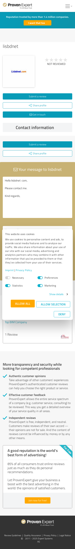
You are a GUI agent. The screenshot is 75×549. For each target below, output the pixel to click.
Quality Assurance (32, 535)
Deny (62, 314)
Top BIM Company (16, 322)
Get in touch (37, 114)
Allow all (22, 303)
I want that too (36, 23)
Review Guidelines (12, 535)
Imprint (9, 270)
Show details (56, 294)
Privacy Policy (24, 270)
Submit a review (37, 96)
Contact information (43, 127)
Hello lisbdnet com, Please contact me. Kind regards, (37, 197)
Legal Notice (65, 535)
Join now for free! (37, 500)
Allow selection (53, 304)
